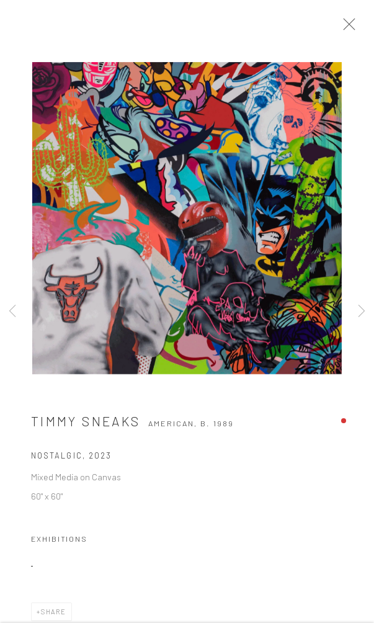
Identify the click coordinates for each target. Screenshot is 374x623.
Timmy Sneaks (85, 425)
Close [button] (350, 28)
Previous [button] (12, 312)
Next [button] (361, 312)
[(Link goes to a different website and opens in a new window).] (32, 565)
